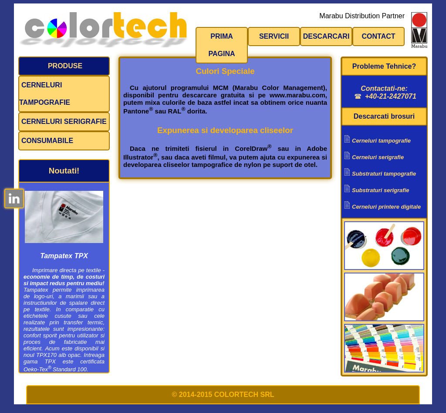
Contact (378, 36)
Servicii (274, 36)
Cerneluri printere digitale (386, 206)
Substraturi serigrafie (380, 190)
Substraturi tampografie (384, 173)
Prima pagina (221, 45)
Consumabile (47, 140)
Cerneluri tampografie (44, 93)
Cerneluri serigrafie (64, 121)
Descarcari (326, 36)
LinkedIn (14, 198)
